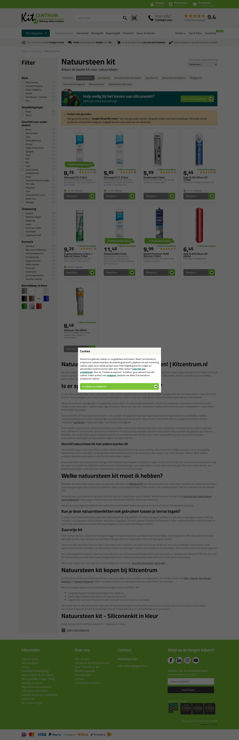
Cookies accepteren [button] (94, 386)
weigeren (111, 375)
